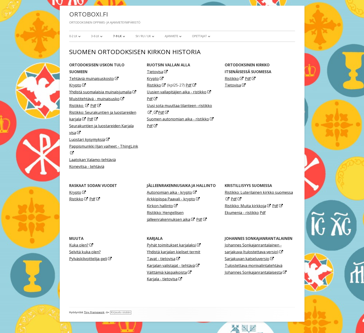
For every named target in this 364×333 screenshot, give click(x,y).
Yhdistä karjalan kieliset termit (173, 251)
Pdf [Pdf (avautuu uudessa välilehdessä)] (95, 105)
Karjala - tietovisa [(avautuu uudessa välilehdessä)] (165, 278)
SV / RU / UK (143, 36)
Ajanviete (171, 36)
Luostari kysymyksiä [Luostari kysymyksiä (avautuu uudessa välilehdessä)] (89, 139)
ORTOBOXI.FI (88, 14)
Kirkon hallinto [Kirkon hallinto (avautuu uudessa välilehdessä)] (162, 205)
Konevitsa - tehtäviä (86, 166)
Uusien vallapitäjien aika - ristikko (179, 92)
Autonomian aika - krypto (172, 192)
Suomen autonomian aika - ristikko (180, 119)
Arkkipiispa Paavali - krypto (173, 199)
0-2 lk (73, 36)
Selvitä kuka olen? (85, 251)
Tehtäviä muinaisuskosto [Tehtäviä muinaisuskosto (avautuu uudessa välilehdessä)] (94, 78)
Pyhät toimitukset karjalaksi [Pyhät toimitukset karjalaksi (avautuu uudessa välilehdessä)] (174, 245)
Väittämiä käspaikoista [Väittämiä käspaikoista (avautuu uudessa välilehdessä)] (169, 272)
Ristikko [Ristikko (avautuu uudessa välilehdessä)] (79, 105)
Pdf (191, 85)
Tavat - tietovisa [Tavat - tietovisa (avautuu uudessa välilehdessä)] (163, 258)
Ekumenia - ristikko (242, 212)
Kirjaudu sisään (121, 312)
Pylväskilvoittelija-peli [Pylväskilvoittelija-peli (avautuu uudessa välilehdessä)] (90, 258)
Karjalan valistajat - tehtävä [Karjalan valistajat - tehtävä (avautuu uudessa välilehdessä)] (173, 265)
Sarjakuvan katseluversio (249, 258)
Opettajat (199, 36)
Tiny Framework (94, 312)
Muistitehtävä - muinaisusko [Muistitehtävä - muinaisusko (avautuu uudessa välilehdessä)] (97, 98)
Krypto (77, 85)
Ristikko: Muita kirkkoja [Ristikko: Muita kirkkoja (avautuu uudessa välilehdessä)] (248, 205)
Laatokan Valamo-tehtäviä (92, 159)
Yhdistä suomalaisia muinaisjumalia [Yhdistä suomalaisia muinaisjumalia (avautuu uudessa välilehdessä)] (103, 92)
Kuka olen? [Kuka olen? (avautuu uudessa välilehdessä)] (81, 245)
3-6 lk (95, 36)
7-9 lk (117, 36)
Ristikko (156, 85)
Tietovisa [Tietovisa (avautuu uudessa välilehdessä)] (157, 71)
